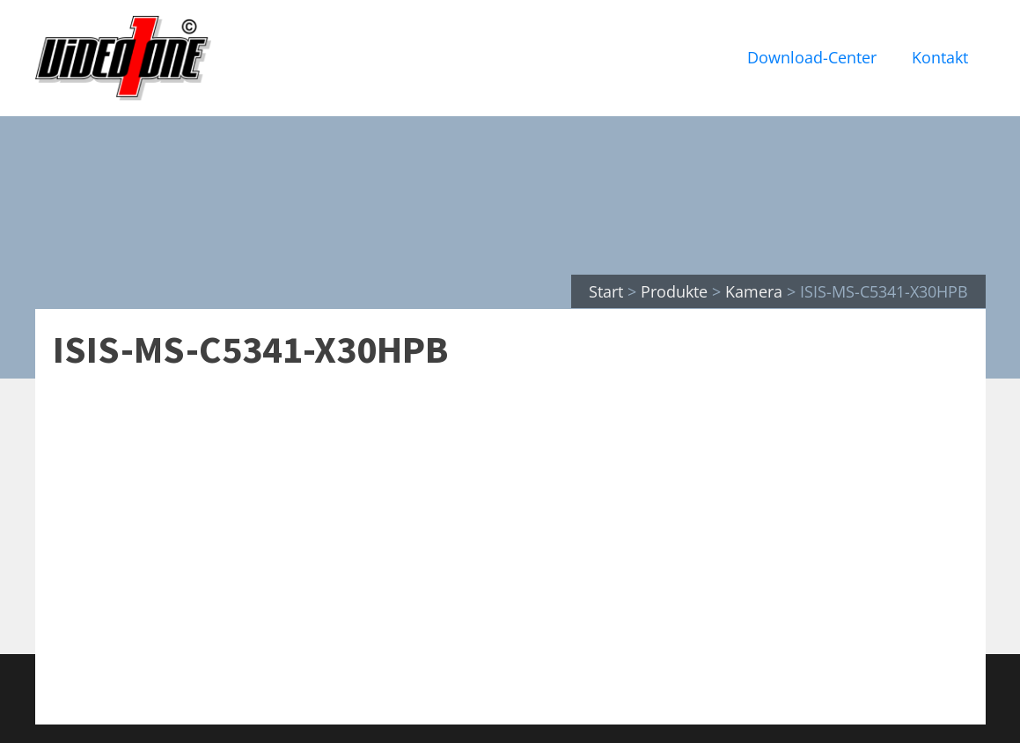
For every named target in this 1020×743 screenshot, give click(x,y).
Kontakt (940, 57)
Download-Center (812, 57)
